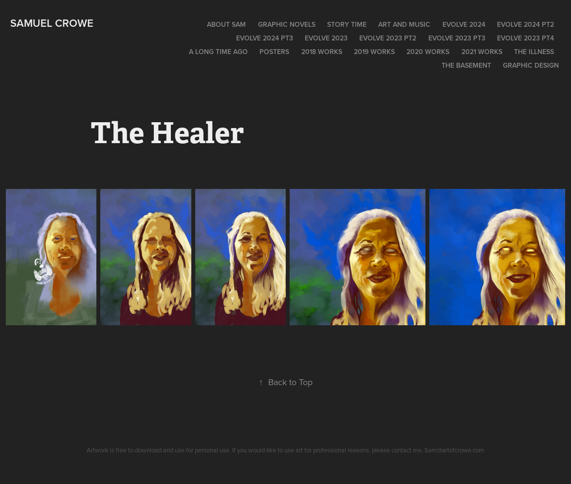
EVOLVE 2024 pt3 (264, 38)
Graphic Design (531, 65)
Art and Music (404, 24)
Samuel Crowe (51, 23)
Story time (347, 24)
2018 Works (321, 51)
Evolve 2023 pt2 (387, 38)
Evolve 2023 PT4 (525, 38)
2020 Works (427, 51)
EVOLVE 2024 (463, 24)
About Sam (226, 24)
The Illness (534, 51)
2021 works (481, 51)
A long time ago (218, 51)
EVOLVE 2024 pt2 (525, 24)
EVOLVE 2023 (326, 38)
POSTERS (274, 51)
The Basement (466, 65)
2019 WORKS (374, 51)
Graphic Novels (286, 24)
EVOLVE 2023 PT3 (456, 38)
